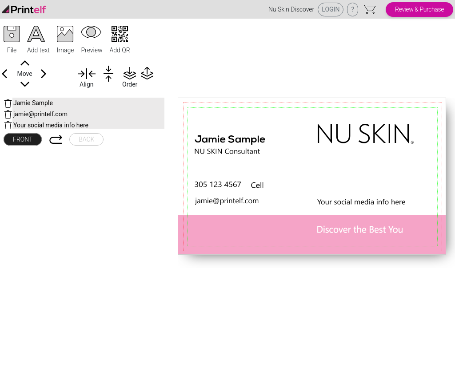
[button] (12, 40)
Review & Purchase (419, 9)
